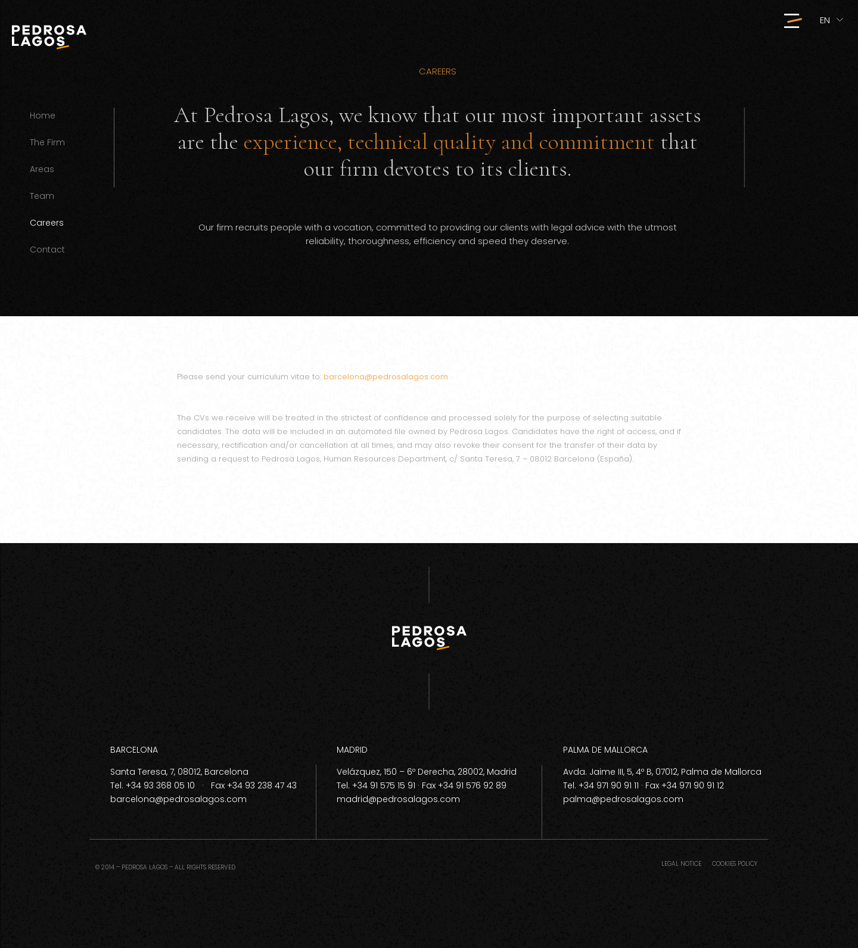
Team (42, 196)
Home (42, 115)
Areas (42, 169)
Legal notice (681, 863)
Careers (47, 223)
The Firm (47, 142)
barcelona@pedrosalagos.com (386, 376)
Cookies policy (734, 863)
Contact (47, 249)
